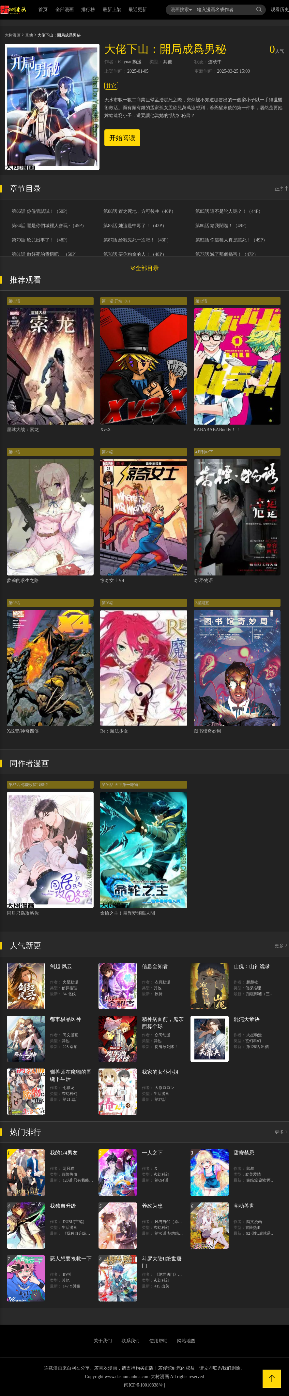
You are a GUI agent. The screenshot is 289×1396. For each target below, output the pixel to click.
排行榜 (88, 9)
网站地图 (186, 1340)
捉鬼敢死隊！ (166, 1046)
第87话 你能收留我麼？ (28, 784)
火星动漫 (254, 1035)
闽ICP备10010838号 (143, 1385)
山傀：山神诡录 (252, 966)
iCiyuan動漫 (130, 62)
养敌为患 (152, 1206)
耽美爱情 (253, 1174)
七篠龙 (68, 1087)
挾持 (158, 994)
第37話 (160, 1099)
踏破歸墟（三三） (262, 994)
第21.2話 (70, 1099)
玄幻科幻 (253, 1041)
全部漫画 (64, 9)
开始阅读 (122, 137)
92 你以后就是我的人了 (266, 1233)
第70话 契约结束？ (171, 1233)
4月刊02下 (204, 452)
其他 (29, 35)
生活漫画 (161, 1093)
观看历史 (280, 9)
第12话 (201, 301)
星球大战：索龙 (23, 429)
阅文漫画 (70, 1035)
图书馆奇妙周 (207, 731)
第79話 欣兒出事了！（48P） (41, 240)
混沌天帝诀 (247, 1019)
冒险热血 (69, 1174)
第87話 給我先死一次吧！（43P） (137, 240)
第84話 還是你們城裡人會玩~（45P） (49, 226)
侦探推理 (69, 988)
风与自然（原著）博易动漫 (178, 1221)
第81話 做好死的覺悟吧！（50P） (45, 254)
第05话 (14, 603)
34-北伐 (69, 994)
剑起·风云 (61, 966)
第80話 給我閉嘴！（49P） (222, 226)
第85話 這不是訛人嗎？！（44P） (229, 211)
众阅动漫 (162, 1035)
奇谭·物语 (203, 580)
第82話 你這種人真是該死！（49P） (231, 240)
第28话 (108, 452)
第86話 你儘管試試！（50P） (41, 211)
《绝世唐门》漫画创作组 (176, 1274)
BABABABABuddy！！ (217, 429)
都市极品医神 (65, 1019)
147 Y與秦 (71, 1286)
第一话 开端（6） (117, 301)
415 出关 (162, 1286)
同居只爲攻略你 (23, 913)
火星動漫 (70, 982)
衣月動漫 (162, 982)
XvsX (105, 429)
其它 (111, 86)
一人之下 (152, 1153)
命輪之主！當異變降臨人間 (127, 913)
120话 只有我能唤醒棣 (82, 1180)
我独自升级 (63, 1206)
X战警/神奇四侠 (23, 731)
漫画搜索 (181, 9)
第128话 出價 (257, 1046)
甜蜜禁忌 (244, 1153)
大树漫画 (13, 35)
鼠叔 (250, 1168)
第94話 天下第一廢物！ (122, 784)
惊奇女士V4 (112, 580)
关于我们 (103, 1340)
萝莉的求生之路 (23, 580)
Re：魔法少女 (114, 731)
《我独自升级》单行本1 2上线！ (90, 1233)
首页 (43, 9)
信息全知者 (155, 966)
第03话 (14, 301)
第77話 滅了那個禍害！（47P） (226, 254)
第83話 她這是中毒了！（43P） (134, 226)
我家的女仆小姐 (160, 1072)
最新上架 (112, 9)
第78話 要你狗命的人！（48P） (134, 254)
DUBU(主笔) (73, 1221)
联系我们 (130, 1340)
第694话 (161, 1180)
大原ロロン (164, 1087)
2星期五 (202, 603)
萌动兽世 (244, 1206)
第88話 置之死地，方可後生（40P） (139, 211)
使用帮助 (158, 1340)
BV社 (67, 1274)
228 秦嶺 (70, 1046)
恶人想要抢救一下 (71, 1258)
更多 (282, 945)
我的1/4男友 (63, 1153)
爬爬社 (252, 982)
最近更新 (138, 9)
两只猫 (68, 1168)
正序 (282, 188)
